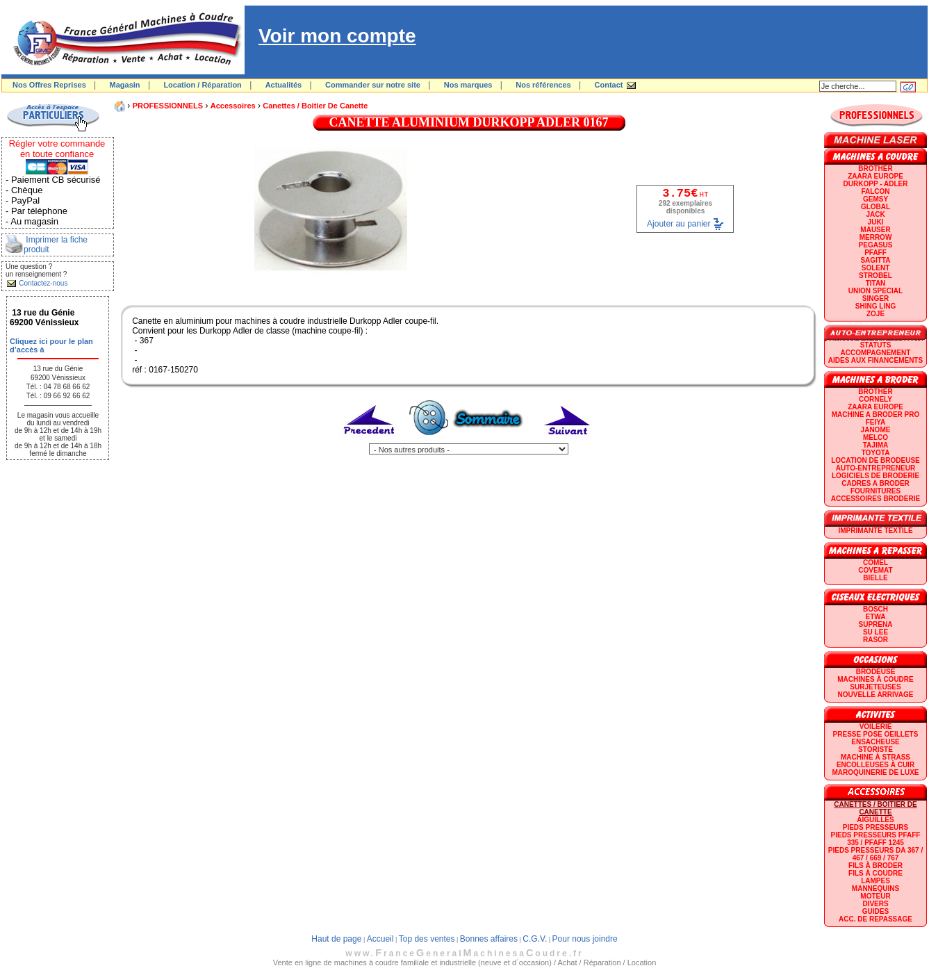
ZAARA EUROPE (875, 176)
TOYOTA (876, 453)
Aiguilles (875, 820)
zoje (875, 314)
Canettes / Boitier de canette (315, 105)
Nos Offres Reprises (49, 85)
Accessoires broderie (875, 498)
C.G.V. (535, 939)
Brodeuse (876, 671)
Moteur (875, 896)
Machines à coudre (875, 679)
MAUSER (875, 229)
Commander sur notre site (372, 85)
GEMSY (875, 199)
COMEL (875, 562)
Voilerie (876, 726)
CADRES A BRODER (875, 483)
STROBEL (875, 275)
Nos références (543, 85)
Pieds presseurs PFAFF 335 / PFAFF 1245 (876, 838)
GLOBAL (875, 207)
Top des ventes (427, 939)
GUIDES (875, 911)
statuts (875, 345)
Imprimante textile (875, 530)
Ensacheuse (875, 742)
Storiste (875, 749)
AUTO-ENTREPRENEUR (875, 468)
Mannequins (875, 888)
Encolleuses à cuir (875, 765)
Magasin (125, 85)
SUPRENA (876, 624)
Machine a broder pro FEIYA (875, 418)
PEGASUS (876, 245)
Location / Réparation (202, 85)
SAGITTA (875, 260)
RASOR (875, 640)
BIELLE (875, 578)
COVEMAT (875, 570)
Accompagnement (876, 353)
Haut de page (336, 939)
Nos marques (468, 85)
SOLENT (876, 268)
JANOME (876, 430)
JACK (875, 214)
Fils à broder (875, 865)
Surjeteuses (875, 687)
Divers (875, 904)
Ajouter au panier (678, 224)
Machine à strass (875, 757)
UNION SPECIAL (875, 291)
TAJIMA (875, 445)
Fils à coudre (875, 873)
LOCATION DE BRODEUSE (875, 460)
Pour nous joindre (585, 939)
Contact (609, 85)
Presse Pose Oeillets (876, 734)
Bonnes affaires (489, 939)
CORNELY (875, 399)
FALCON (875, 191)
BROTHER (875, 168)
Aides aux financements (875, 360)
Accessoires (233, 105)
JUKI (876, 222)
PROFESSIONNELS (168, 105)
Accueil (380, 939)
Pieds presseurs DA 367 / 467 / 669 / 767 (875, 854)
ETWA (876, 617)
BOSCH (875, 609)
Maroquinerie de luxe (875, 772)
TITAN (876, 283)
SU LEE (875, 632)
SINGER (875, 298)
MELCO (875, 437)
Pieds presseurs (875, 827)
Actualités (283, 85)
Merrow (876, 237)
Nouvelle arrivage (876, 694)
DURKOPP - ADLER (876, 184)
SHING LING (875, 306)
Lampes (875, 881)
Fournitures (875, 491)
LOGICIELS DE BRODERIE (875, 476)
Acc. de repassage (875, 919)
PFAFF (875, 252)
